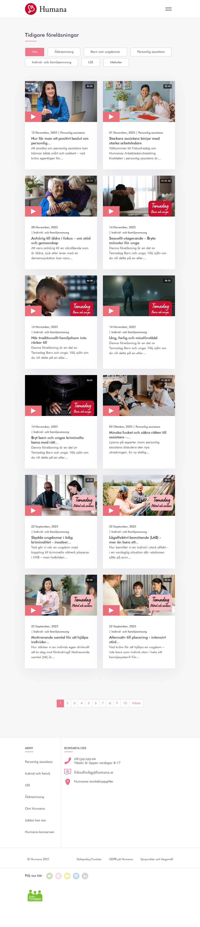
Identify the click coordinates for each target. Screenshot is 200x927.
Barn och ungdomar (105, 52)
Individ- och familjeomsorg (51, 62)
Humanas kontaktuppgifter (93, 781)
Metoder (116, 62)
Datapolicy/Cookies (89, 859)
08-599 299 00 (85, 758)
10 (125, 703)
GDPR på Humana (121, 859)
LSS (90, 62)
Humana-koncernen (39, 832)
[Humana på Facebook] (58, 876)
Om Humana (35, 808)
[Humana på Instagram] (76, 876)
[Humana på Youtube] (67, 876)
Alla (35, 52)
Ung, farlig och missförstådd (133, 338)
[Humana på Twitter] (49, 876)
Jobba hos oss (35, 820)
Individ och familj (37, 773)
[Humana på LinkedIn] (85, 876)
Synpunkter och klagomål (157, 859)
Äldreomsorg (64, 52)
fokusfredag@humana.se (93, 772)
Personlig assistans (151, 52)
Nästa (136, 703)
